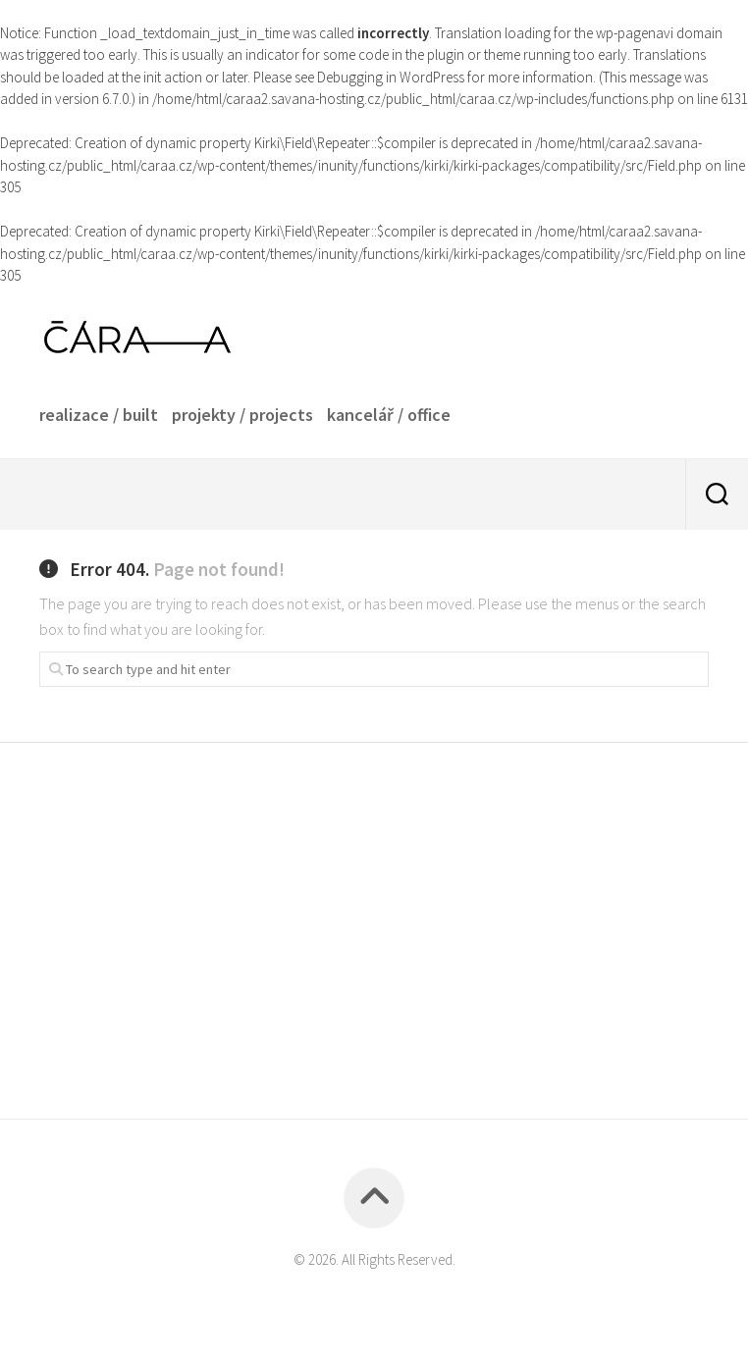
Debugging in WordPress (390, 77)
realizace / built (98, 415)
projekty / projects (242, 415)
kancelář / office (389, 415)
